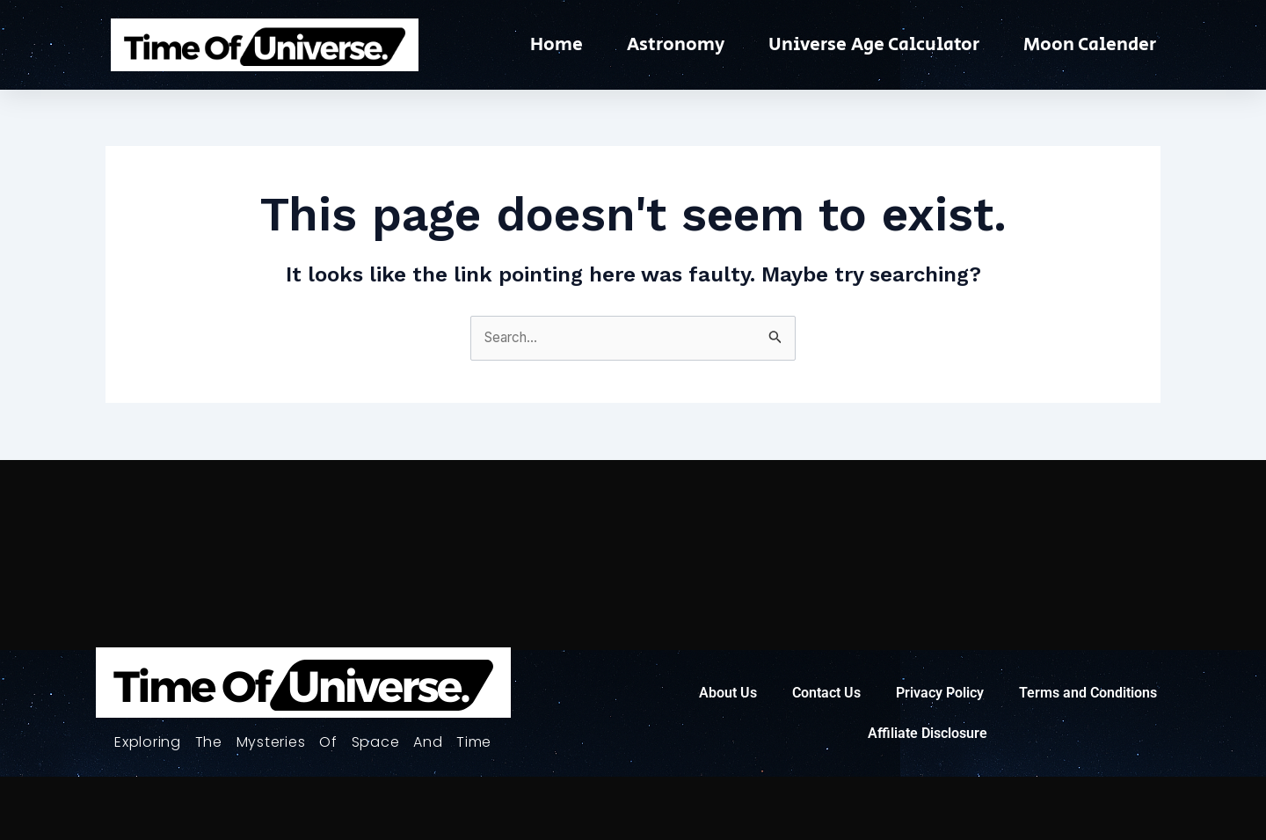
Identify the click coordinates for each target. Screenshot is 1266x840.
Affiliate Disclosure (927, 733)
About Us (728, 692)
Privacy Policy (940, 692)
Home (556, 45)
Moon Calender (1089, 45)
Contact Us (826, 692)
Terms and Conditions (1088, 692)
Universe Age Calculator (873, 45)
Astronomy (675, 45)
